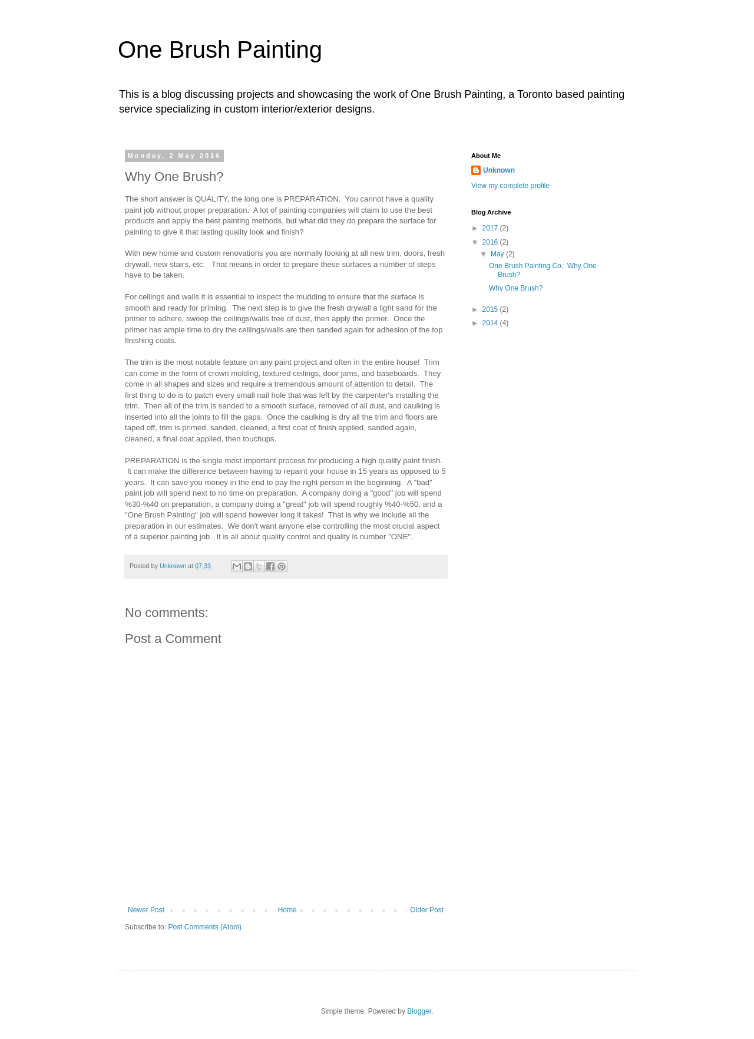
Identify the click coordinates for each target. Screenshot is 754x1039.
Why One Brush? (516, 288)
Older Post (427, 910)
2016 (491, 242)
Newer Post (146, 910)
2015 (491, 309)
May (498, 254)
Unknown (499, 170)
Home (287, 910)
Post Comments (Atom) (205, 927)
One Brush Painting (220, 49)
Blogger (419, 1011)
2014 (491, 323)
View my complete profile (510, 186)
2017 (491, 228)
